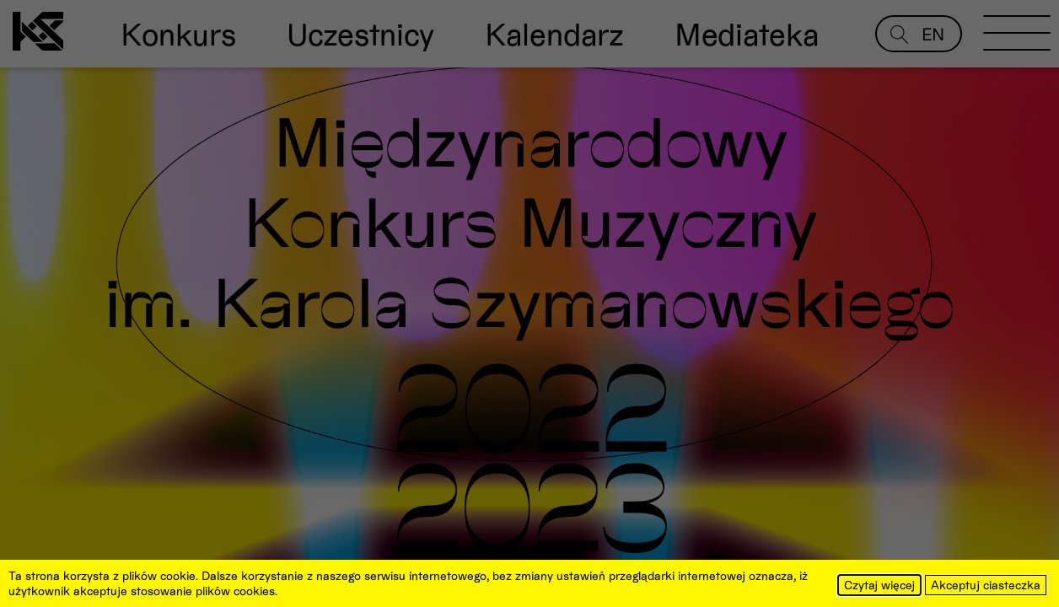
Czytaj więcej (879, 584)
